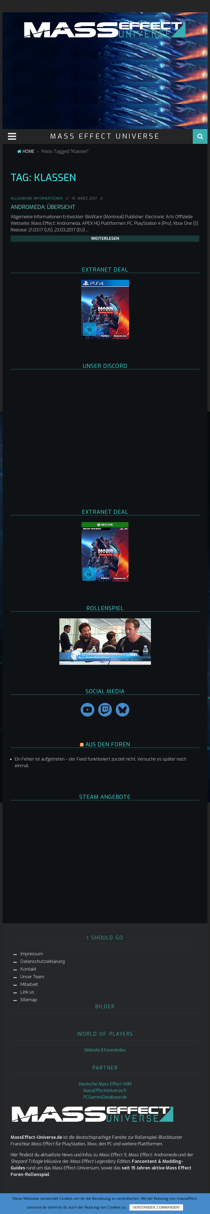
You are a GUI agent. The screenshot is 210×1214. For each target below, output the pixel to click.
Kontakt (28, 969)
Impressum (31, 953)
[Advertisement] (105, 82)
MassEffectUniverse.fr (105, 1090)
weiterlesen (105, 238)
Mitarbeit (29, 984)
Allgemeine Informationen (37, 198)
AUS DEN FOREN (107, 744)
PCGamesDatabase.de (105, 1097)
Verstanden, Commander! (156, 1207)
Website (92, 1050)
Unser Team (32, 976)
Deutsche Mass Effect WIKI (105, 1084)
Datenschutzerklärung (42, 961)
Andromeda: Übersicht (43, 207)
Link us (27, 992)
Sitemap (28, 999)
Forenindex (115, 1050)
